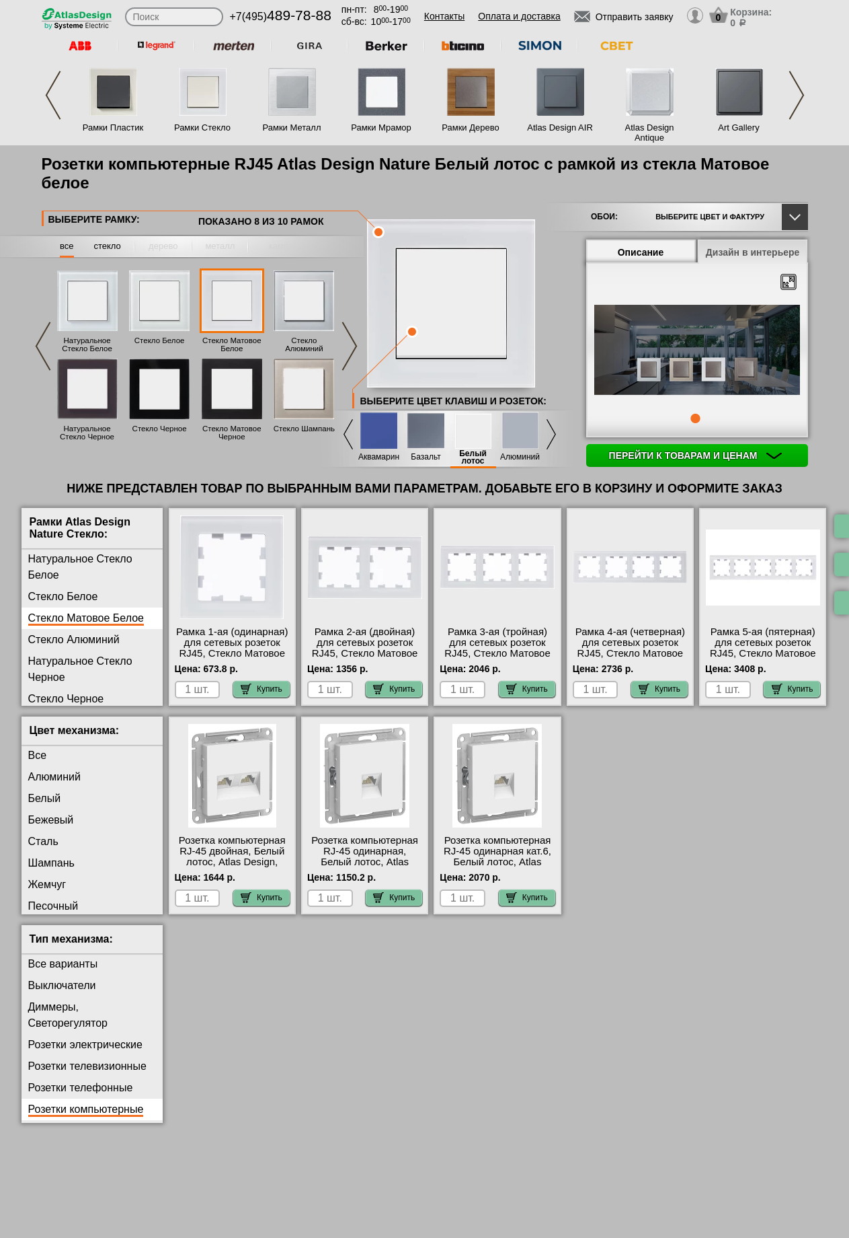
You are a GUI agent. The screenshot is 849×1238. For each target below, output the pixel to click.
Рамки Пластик (113, 127)
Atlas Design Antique (649, 132)
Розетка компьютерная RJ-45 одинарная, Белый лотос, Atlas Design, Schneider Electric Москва (364, 862)
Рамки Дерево (470, 127)
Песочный (53, 906)
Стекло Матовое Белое (231, 344)
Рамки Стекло (202, 127)
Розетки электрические (85, 1044)
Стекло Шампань (304, 429)
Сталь (43, 841)
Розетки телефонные (80, 1087)
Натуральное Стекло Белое (87, 344)
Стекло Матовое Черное (231, 433)
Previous (53, 95)
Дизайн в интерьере (753, 252)
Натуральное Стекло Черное (87, 433)
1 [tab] (695, 418)
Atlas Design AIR (560, 127)
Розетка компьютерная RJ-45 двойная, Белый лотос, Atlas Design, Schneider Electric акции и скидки (232, 862)
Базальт (425, 457)
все (67, 246)
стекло (106, 246)
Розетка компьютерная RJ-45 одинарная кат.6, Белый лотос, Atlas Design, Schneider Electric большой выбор (497, 862)
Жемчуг (47, 884)
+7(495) (280, 16)
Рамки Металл (292, 127)
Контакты (444, 16)
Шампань (51, 863)
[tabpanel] (697, 351)
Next (797, 95)
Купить (261, 689)
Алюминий (520, 457)
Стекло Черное (159, 429)
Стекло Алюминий (304, 344)
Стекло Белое (159, 340)
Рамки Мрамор (381, 127)
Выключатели (62, 985)
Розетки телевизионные (87, 1066)
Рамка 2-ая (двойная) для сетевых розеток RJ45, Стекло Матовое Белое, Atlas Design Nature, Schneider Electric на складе (365, 658)
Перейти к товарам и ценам (695, 455)
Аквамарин (378, 457)
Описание (641, 252)
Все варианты (63, 964)
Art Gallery (738, 127)
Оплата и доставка (519, 16)
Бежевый (51, 820)
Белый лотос (473, 457)
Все (37, 755)
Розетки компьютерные (86, 1109)
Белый (44, 798)
